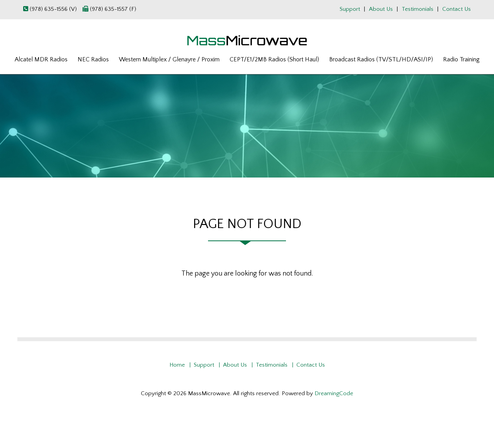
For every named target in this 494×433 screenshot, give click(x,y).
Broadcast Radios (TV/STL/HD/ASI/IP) (381, 59)
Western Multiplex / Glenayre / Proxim (169, 59)
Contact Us (456, 9)
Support (350, 9)
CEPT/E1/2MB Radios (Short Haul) (274, 59)
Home (177, 365)
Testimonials (417, 9)
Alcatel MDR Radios (41, 59)
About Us (381, 9)
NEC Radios (93, 59)
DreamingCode (334, 393)
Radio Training (461, 59)
